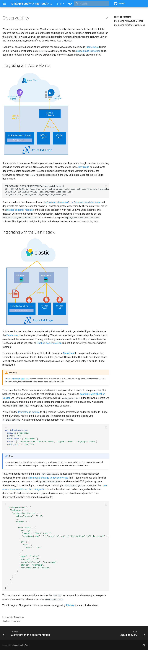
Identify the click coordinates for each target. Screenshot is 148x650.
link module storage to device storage (48, 477)
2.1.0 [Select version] (59, 3)
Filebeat (70, 605)
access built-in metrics (88, 50)
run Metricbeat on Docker (18, 379)
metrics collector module (19, 209)
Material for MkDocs (20, 645)
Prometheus (92, 47)
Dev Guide (83, 167)
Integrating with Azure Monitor (128, 21)
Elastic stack (13, 335)
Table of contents (122, 17)
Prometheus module (29, 412)
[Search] (91, 3)
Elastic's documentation (49, 343)
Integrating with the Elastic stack (129, 25)
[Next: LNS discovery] (131, 633)
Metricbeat (69, 353)
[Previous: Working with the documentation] (27, 633)
